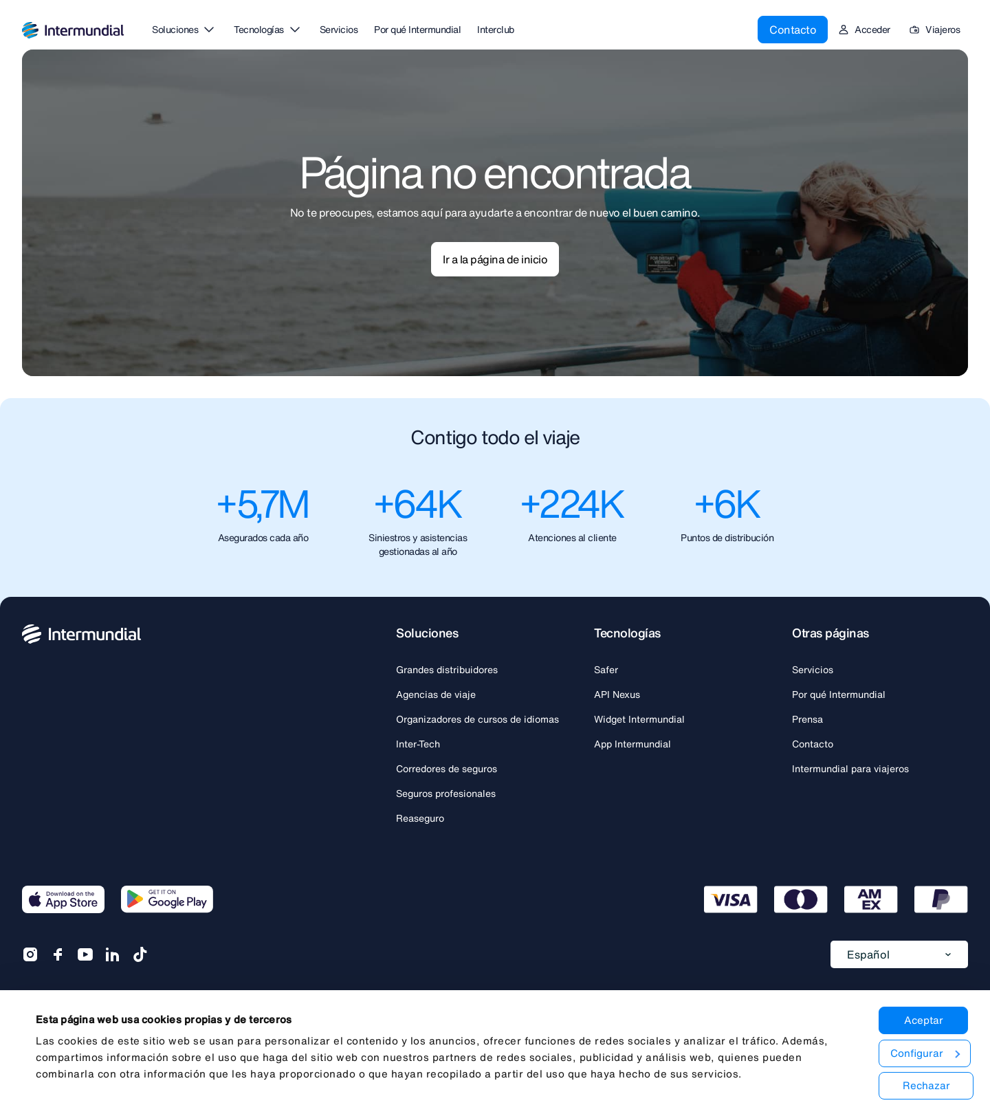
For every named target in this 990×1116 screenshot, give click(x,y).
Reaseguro (420, 818)
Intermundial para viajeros (850, 769)
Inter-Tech (418, 744)
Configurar (923, 1052)
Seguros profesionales (446, 793)
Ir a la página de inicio (495, 259)
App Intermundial (632, 744)
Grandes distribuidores (447, 670)
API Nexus (617, 694)
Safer (606, 670)
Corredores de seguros (446, 769)
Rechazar (925, 1085)
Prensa (807, 719)
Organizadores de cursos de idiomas (477, 719)
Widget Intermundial (639, 719)
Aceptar (922, 1019)
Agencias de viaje (436, 694)
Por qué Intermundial (839, 694)
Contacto (792, 25)
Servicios (812, 670)
